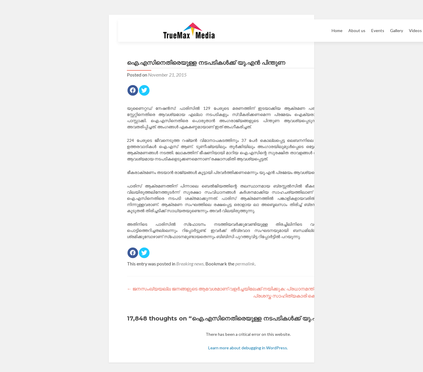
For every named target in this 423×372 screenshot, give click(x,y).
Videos (415, 30)
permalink (245, 263)
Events (377, 30)
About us (356, 30)
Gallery (396, 30)
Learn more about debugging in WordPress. (248, 347)
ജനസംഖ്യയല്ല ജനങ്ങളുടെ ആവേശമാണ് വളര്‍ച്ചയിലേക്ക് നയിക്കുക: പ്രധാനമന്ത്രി (222, 288)
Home (337, 30)
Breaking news (190, 263)
